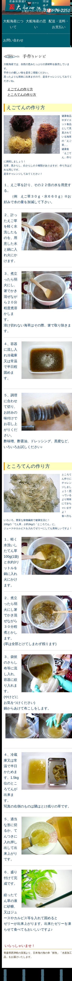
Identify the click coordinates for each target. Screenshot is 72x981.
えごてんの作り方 (20, 89)
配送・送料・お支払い (59, 24)
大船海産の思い (36, 24)
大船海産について (13, 24)
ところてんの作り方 (21, 95)
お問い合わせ (13, 40)
